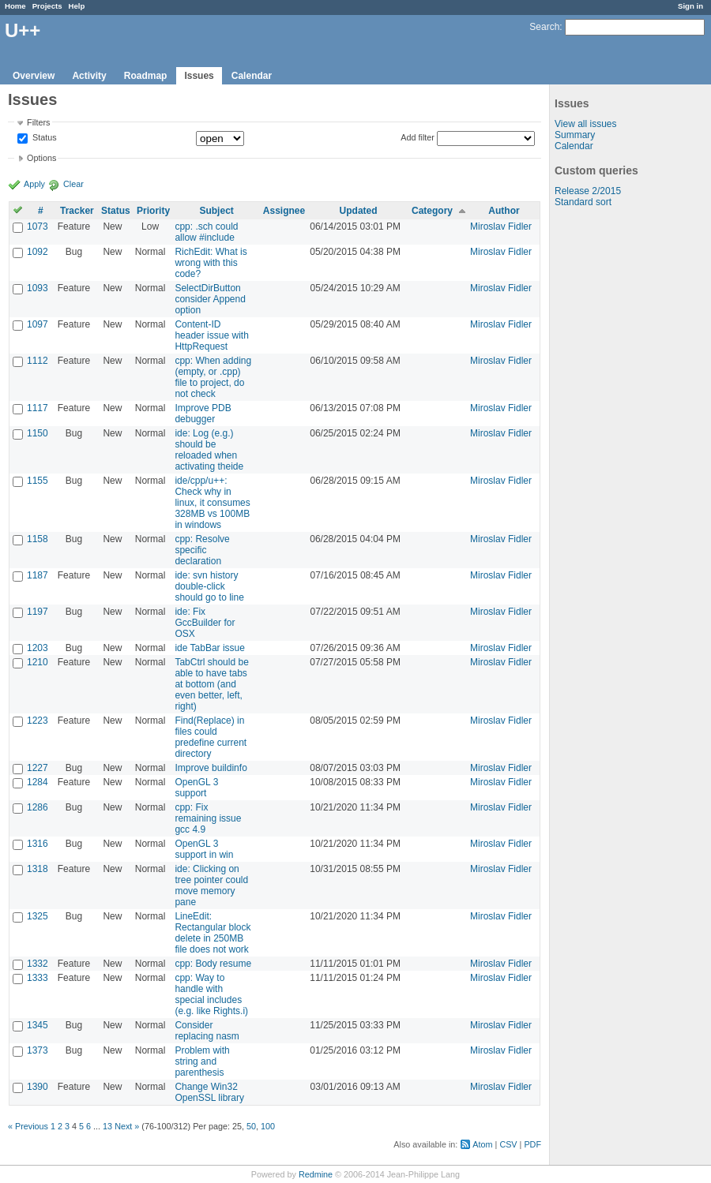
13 (107, 1126)
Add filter (417, 137)
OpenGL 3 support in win (204, 849)
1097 (37, 324)
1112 (37, 360)
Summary (575, 134)
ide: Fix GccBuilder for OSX (205, 622)
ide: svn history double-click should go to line (209, 586)
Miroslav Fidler (501, 226)
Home (15, 6)
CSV (508, 1144)
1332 (37, 963)
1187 (37, 575)
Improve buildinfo (210, 767)
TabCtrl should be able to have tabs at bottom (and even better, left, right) (211, 684)
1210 (37, 662)
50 (251, 1126)
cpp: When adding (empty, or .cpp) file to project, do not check (213, 377)
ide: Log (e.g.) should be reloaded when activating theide (209, 450)
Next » (127, 1126)
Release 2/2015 (588, 191)
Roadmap (145, 75)
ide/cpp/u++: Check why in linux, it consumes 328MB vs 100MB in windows (212, 502)
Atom (482, 1144)
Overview (34, 75)
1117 (37, 408)
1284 (37, 782)
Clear (73, 184)
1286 (37, 807)
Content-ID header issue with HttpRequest (211, 335)
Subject (216, 210)
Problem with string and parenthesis (202, 1061)
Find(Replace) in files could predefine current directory (210, 737)
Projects (47, 6)
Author (503, 210)
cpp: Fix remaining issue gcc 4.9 (208, 818)
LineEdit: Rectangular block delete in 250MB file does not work (212, 933)
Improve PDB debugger (203, 413)
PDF (532, 1144)
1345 (37, 1025)
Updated (359, 210)
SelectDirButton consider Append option (210, 299)
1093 (37, 288)
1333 (37, 977)
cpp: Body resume (213, 963)
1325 (37, 916)
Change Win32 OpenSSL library (209, 1092)
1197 (37, 611)
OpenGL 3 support (196, 788)
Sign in (690, 6)
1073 (37, 226)
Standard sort (583, 202)
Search (544, 26)
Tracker (77, 210)
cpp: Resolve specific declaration (202, 550)
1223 (37, 720)
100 (268, 1126)
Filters (38, 122)
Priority (153, 210)
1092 (37, 251)
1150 (37, 433)
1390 (37, 1086)
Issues (198, 75)
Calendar (251, 75)
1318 (37, 868)
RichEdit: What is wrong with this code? (210, 262)
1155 (37, 480)
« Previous (28, 1126)
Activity (89, 75)
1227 (37, 767)
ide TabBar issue (210, 647)
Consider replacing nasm (207, 1031)
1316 (37, 843)
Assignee (284, 210)
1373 (37, 1050)
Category (432, 210)
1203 (37, 647)
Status (43, 138)
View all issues (585, 123)
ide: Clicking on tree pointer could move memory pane (211, 885)
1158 (37, 539)
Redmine (316, 1174)
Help (77, 6)
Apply (34, 184)
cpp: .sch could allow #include (206, 232)
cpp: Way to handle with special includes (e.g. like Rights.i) (211, 994)
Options (41, 158)
